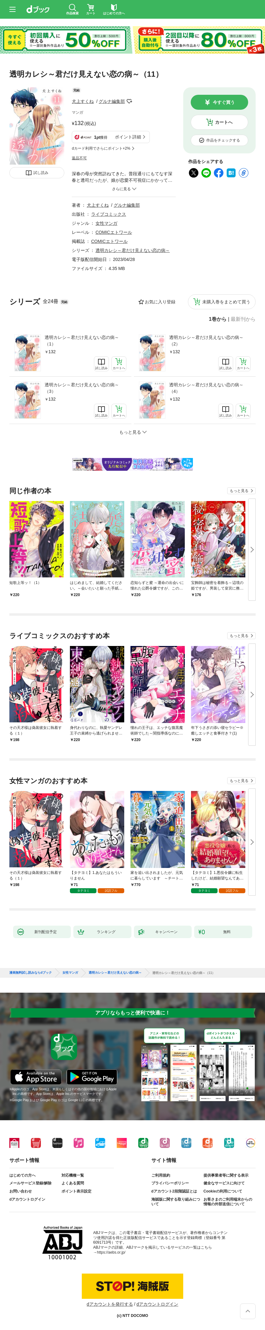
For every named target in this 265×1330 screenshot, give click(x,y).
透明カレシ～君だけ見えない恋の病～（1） (82, 340)
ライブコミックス (108, 214)
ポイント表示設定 (76, 1191)
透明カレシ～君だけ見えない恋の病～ (133, 250)
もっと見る (239, 491)
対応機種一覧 (72, 1175)
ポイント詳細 (128, 136)
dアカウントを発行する (110, 1304)
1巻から (218, 319)
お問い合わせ (20, 1191)
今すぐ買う (224, 102)
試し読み (40, 173)
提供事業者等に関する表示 (226, 1175)
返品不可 (79, 158)
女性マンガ (106, 223)
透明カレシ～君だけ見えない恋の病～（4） (206, 388)
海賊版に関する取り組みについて (175, 1202)
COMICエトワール (114, 232)
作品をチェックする (223, 140)
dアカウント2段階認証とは (174, 1191)
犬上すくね (83, 101)
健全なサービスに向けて (224, 1183)
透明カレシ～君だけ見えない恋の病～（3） (82, 388)
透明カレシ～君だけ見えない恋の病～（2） (206, 340)
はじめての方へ (22, 1175)
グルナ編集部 (112, 101)
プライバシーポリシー (170, 1183)
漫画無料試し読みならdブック (30, 972)
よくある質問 (72, 1183)
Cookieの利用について (223, 1191)
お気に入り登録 (160, 301)
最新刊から (243, 319)
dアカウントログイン (27, 1199)
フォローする (129, 101)
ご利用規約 (160, 1175)
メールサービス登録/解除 (30, 1183)
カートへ (224, 122)
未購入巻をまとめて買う (226, 301)
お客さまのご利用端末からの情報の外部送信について (228, 1202)
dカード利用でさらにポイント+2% (101, 148)
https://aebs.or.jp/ (111, 1252)
